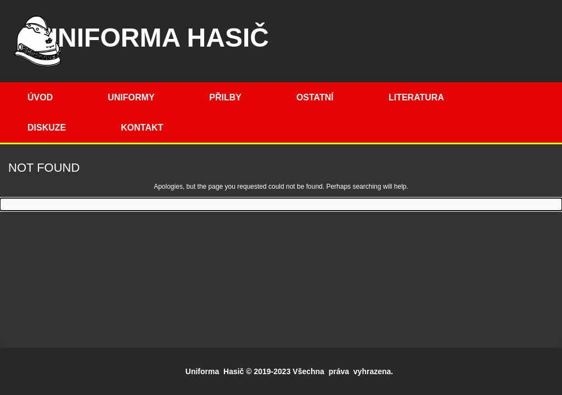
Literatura (416, 97)
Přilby (225, 97)
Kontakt (142, 127)
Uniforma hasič (153, 37)
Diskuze (46, 127)
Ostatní (315, 97)
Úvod (40, 97)
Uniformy (131, 97)
